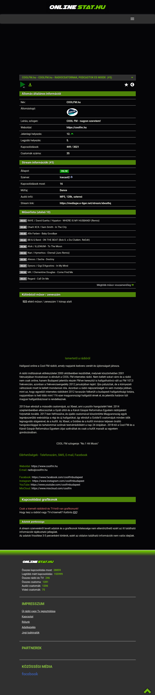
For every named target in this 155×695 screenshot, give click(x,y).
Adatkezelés (29, 627)
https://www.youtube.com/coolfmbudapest (55, 484)
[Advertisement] (77, 51)
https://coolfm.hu (77, 127)
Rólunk (26, 621)
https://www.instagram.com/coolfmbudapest (58, 480)
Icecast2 (65, 177)
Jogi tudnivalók (30, 632)
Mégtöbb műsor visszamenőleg (115, 285)
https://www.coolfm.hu (44, 466)
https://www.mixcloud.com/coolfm (52, 488)
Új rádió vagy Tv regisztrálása (38, 611)
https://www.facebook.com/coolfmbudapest (57, 477)
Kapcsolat (27, 616)
